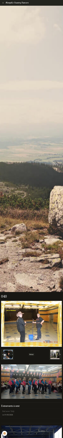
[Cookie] (4, 433)
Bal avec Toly (8, 411)
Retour (31, 354)
